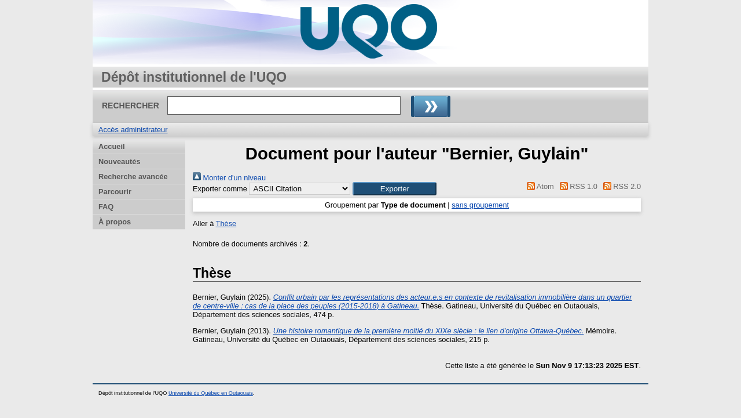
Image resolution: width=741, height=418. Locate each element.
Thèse (226, 223)
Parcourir (114, 191)
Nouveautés (119, 161)
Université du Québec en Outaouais (210, 393)
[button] (394, 188)
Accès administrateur (132, 129)
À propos (114, 221)
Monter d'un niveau (229, 177)
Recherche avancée (133, 176)
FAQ (105, 206)
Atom (538, 186)
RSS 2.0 (620, 186)
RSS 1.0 (576, 186)
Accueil (111, 146)
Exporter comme (220, 188)
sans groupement (480, 205)
